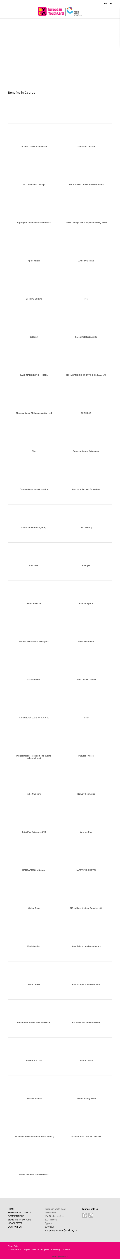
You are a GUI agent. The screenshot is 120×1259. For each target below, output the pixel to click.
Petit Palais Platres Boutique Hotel (33, 1022)
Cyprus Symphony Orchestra (34, 489)
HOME (11, 1209)
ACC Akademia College (34, 184)
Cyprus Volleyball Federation (86, 489)
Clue (34, 451)
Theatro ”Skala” (86, 1060)
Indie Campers (34, 794)
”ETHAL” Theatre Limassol (34, 146)
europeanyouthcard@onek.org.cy (61, 1230)
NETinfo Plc (65, 1250)
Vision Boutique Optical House (34, 1175)
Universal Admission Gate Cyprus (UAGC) (34, 1136)
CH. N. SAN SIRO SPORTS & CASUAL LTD (86, 375)
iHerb (86, 718)
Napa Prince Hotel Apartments (86, 946)
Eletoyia (86, 565)
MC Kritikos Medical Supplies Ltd (86, 908)
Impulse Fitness (86, 756)
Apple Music (34, 261)
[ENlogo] (60, 11)
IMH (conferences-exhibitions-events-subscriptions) (34, 757)
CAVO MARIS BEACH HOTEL (34, 375)
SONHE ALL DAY (34, 1060)
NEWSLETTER (15, 1223)
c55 (86, 299)
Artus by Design (86, 261)
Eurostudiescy (34, 603)
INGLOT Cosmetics (86, 794)
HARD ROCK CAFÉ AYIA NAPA (34, 718)
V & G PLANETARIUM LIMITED (86, 1136)
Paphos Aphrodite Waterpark (86, 984)
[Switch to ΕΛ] (111, 3)
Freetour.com (33, 679)
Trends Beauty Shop (86, 1098)
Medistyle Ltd (33, 946)
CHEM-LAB (86, 413)
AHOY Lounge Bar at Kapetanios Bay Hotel (86, 223)
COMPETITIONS (16, 1216)
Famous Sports (86, 603)
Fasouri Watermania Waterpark (34, 641)
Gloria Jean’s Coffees (86, 679)
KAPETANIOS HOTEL (86, 870)
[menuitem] (105, 3)
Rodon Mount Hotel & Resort (86, 1022)
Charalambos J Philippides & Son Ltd (34, 413)
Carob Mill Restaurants (86, 337)
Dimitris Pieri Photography (34, 527)
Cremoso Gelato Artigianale (86, 451)
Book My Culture (34, 299)
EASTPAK (34, 565)
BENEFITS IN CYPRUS (19, 1212)
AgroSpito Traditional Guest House (34, 223)
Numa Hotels (34, 984)
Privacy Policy (13, 1246)
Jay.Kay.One (86, 832)
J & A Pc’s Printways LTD (34, 832)
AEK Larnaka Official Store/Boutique (86, 184)
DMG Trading (86, 527)
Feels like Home (86, 641)
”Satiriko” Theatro (86, 146)
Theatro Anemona (33, 1098)
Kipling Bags (34, 908)
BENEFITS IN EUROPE (19, 1219)
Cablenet (34, 337)
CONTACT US (15, 1227)
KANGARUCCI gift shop (33, 870)
